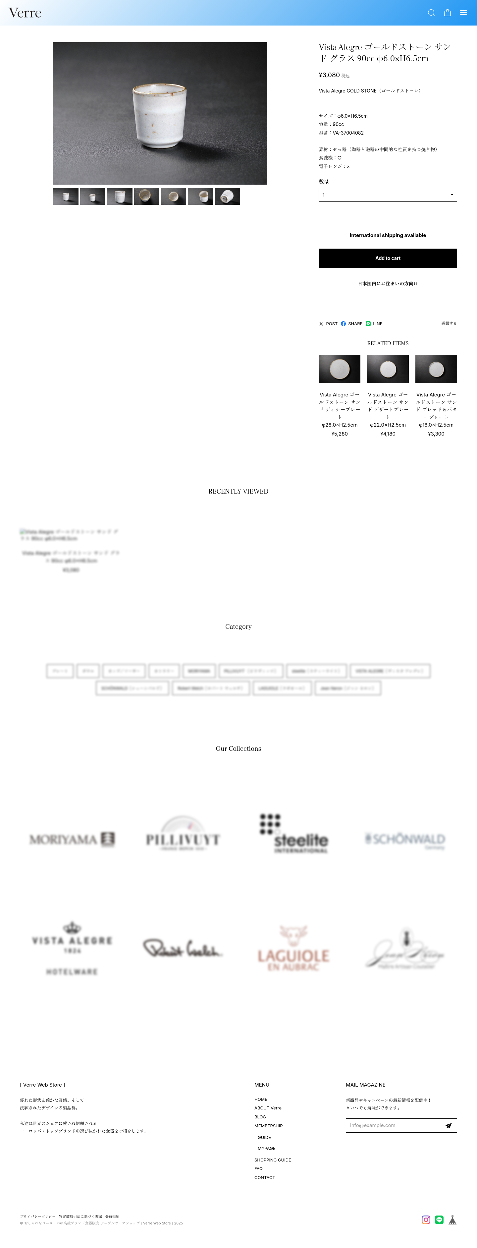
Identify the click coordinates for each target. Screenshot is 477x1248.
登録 (448, 1129)
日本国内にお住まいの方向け (374, 284)
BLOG (260, 1120)
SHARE (325, 324)
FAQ (258, 1171)
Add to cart (374, 259)
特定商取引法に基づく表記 (80, 1220)
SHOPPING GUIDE (272, 1162)
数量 (297, 183)
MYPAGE (267, 1151)
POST (301, 324)
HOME (260, 1102)
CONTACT (264, 1180)
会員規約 (112, 1220)
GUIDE (264, 1140)
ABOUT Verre (268, 1111)
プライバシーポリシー (38, 1220)
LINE (347, 324)
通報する (449, 324)
